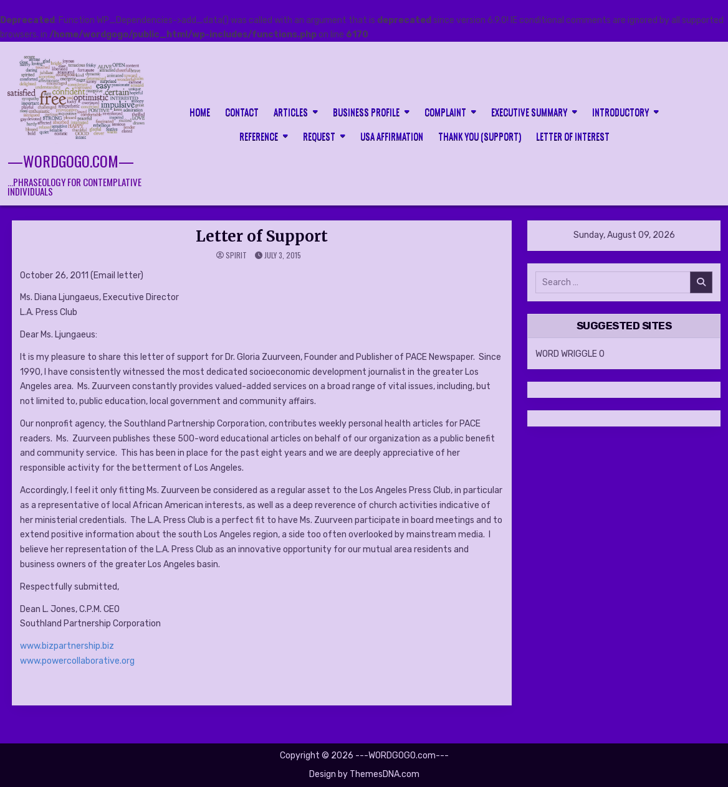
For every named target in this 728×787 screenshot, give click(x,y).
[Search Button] (712, 123)
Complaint (445, 111)
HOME (199, 111)
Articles (291, 111)
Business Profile (366, 111)
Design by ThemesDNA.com (364, 774)
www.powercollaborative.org (77, 661)
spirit (236, 255)
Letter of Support (262, 236)
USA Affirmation (391, 136)
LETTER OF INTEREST (573, 136)
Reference (258, 136)
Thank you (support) (479, 136)
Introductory (620, 111)
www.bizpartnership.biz (67, 646)
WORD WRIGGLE (566, 354)
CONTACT (242, 111)
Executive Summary (529, 111)
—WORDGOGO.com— (70, 160)
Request (319, 136)
